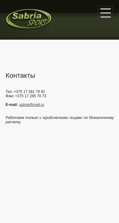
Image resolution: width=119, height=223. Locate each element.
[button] (105, 13)
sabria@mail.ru (31, 105)
